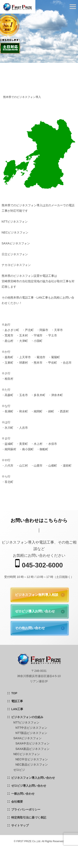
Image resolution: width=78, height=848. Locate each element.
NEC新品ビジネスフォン (31, 764)
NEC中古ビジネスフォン (31, 759)
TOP (14, 693)
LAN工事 (17, 709)
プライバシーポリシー (25, 809)
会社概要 (17, 801)
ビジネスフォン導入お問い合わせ (33, 777)
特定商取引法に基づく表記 (28, 817)
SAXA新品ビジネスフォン (32, 748)
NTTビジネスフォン (26, 722)
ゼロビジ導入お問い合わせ (35, 611)
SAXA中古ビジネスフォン (32, 743)
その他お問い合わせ (30, 628)
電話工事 (17, 701)
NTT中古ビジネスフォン (31, 727)
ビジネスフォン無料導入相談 (36, 595)
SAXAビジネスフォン (27, 738)
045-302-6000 (39, 564)
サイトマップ (20, 825)
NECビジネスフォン (26, 754)
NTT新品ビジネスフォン (31, 733)
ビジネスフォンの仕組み (27, 717)
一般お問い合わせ (23, 793)
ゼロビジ (19, 769)
